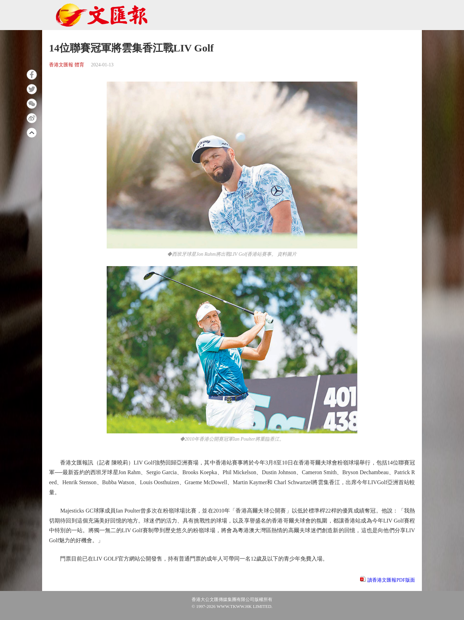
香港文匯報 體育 (66, 64)
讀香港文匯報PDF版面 (391, 580)
